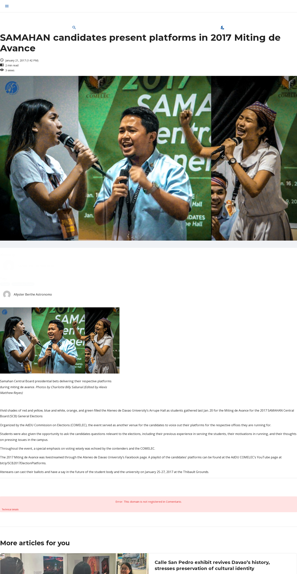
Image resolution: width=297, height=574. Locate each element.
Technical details (10, 509)
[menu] (6, 6)
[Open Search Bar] (74, 27)
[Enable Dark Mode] (222, 27)
